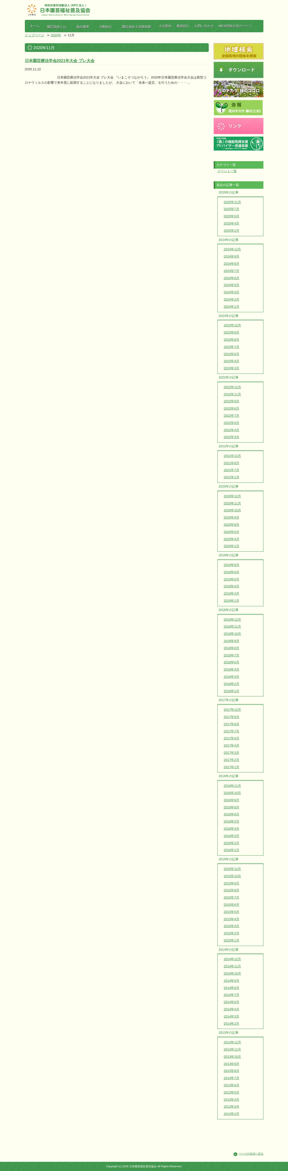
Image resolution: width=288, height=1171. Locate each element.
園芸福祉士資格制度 (136, 27)
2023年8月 (231, 339)
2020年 (56, 35)
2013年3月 (231, 1106)
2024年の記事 (229, 240)
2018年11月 (232, 626)
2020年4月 (231, 539)
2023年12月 (232, 325)
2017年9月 (231, 717)
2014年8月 (231, 988)
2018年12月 (232, 619)
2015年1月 (231, 940)
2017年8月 (231, 724)
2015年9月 (231, 883)
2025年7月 (231, 209)
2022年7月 (231, 415)
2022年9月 (231, 401)
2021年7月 (231, 470)
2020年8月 (231, 525)
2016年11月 (232, 786)
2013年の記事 (229, 1032)
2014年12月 (232, 959)
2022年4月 (231, 430)
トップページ (34, 35)
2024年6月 (231, 278)
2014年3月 (231, 1016)
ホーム (35, 26)
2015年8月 (231, 890)
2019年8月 (231, 565)
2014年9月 (231, 980)
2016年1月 (231, 850)
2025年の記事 (229, 192)
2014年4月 (231, 1009)
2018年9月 (231, 641)
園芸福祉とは (56, 27)
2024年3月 (231, 292)
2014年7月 (231, 995)
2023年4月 (231, 361)
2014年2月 (231, 1023)
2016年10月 (232, 793)
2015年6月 (231, 905)
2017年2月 (231, 760)
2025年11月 (232, 202)
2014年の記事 (229, 949)
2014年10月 (232, 973)
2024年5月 (231, 285)
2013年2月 (231, 1114)
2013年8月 (231, 1071)
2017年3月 (231, 753)
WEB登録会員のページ (235, 26)
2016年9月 (231, 800)
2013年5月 (231, 1092)
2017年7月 (231, 731)
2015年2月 (231, 933)
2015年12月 (232, 869)
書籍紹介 (182, 26)
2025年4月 (231, 223)
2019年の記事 (229, 555)
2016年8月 (231, 807)
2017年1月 (231, 767)
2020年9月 (231, 517)
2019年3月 (231, 593)
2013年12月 (232, 1042)
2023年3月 (231, 368)
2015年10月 (232, 876)
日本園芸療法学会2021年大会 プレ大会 (59, 61)
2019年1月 (231, 601)
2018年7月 (231, 655)
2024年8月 (231, 263)
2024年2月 (231, 299)
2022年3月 (231, 437)
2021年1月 (231, 477)
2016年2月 (231, 843)
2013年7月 (231, 1078)
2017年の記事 (229, 700)
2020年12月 (232, 496)
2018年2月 (231, 684)
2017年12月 (232, 710)
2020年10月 (232, 510)
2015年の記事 (229, 859)
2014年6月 (231, 1002)
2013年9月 (231, 1064)
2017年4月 (231, 745)
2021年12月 (232, 456)
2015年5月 (231, 912)
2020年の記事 (229, 486)
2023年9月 (231, 332)
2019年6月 (231, 572)
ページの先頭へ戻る (251, 1153)
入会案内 (165, 26)
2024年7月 (231, 271)
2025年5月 (231, 216)
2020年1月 (231, 546)
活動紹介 (105, 27)
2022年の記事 (229, 377)
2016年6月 (231, 814)
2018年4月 (231, 669)
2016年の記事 (229, 776)
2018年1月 (231, 691)
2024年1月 (231, 306)
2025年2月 (231, 230)
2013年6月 (231, 1085)
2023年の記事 (229, 316)
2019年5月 (231, 579)
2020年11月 (232, 503)
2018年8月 (231, 648)
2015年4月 (231, 919)
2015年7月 (231, 897)
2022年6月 (231, 423)
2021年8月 (231, 463)
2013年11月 (232, 1049)
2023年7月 (231, 347)
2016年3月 (231, 836)
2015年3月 (231, 926)
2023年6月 (231, 354)
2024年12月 (232, 249)
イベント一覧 (227, 171)
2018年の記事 (229, 610)
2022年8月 (231, 408)
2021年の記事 (229, 446)
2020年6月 (231, 532)
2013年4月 (231, 1099)
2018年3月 (231, 677)
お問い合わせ (204, 26)
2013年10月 (232, 1056)
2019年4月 (231, 586)
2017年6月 (231, 738)
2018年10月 (232, 634)
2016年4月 (231, 829)
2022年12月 (232, 387)
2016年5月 (231, 821)
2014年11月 (232, 966)
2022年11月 (232, 394)
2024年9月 (231, 256)
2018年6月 (231, 662)
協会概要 (82, 27)
